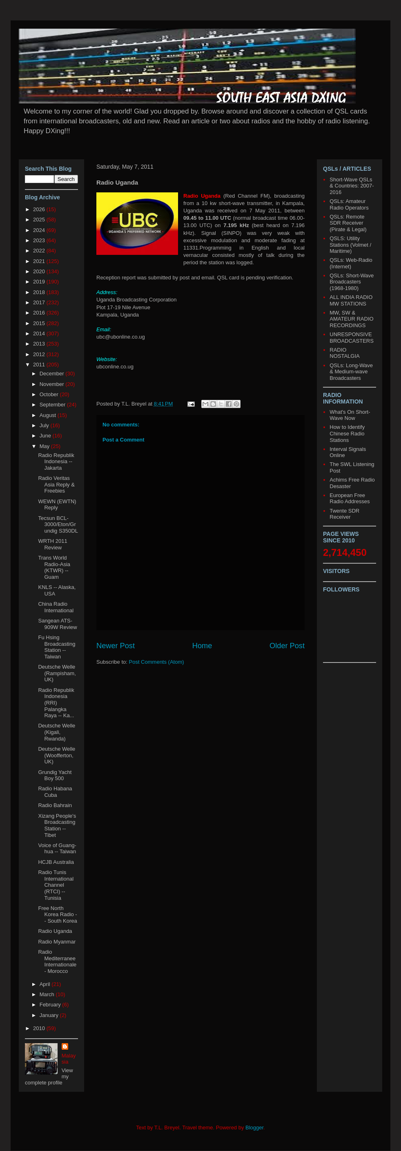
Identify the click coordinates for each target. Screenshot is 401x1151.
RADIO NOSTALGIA (344, 353)
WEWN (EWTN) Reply (57, 504)
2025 (40, 219)
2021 (40, 261)
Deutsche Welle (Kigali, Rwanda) (56, 732)
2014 (40, 333)
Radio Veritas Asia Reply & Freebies (56, 484)
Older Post (287, 646)
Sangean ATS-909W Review (57, 624)
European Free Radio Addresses (350, 498)
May (45, 446)
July (45, 425)
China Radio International (56, 607)
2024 (40, 230)
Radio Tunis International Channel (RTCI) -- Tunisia (56, 885)
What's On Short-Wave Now (350, 415)
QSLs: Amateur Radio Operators (349, 204)
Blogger (254, 1127)
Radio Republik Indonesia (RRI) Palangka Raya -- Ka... (56, 702)
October (50, 394)
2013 (40, 344)
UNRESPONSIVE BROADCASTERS (352, 337)
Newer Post (115, 646)
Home (202, 646)
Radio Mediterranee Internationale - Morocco (57, 961)
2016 (40, 313)
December (53, 373)
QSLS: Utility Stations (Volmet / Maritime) (350, 244)
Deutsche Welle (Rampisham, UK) (57, 673)
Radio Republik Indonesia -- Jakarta (56, 461)
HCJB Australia (56, 862)
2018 (40, 292)
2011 (40, 364)
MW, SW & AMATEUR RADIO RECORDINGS (351, 319)
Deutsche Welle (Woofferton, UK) (56, 755)
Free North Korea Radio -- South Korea (57, 914)
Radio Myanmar (57, 942)
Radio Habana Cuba (55, 791)
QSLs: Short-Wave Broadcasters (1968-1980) (352, 281)
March (48, 994)
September (53, 405)
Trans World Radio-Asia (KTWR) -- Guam (54, 567)
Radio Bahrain (54, 805)
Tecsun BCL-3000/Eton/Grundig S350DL (58, 524)
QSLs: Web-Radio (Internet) (351, 263)
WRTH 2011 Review (52, 544)
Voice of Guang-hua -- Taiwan (57, 848)
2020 (40, 271)
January (50, 1015)
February (51, 1005)
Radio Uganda (55, 931)
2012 (40, 354)
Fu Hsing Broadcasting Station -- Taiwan (56, 647)
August (49, 415)
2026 (40, 209)
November (53, 384)
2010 (40, 1028)
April (46, 984)
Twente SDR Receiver (344, 514)
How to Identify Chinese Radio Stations (347, 433)
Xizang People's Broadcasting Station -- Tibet (57, 825)
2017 (40, 302)
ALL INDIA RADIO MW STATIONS (351, 300)
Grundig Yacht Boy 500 (54, 775)
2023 (40, 240)
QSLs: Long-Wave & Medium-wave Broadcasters (351, 371)
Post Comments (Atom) (156, 662)
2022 (40, 251)
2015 (40, 323)
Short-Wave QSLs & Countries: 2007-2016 (352, 185)
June (46, 436)
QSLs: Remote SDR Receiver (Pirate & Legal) (348, 223)
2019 (40, 282)
